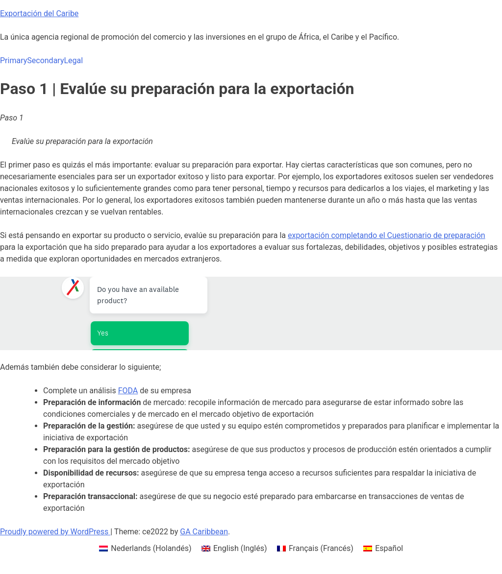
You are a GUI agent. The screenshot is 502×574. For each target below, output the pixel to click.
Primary (13, 60)
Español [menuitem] (389, 548)
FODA (128, 390)
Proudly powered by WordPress (55, 531)
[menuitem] (145, 548)
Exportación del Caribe (39, 13)
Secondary (45, 60)
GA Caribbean (204, 531)
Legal (73, 60)
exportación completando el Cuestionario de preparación (386, 235)
